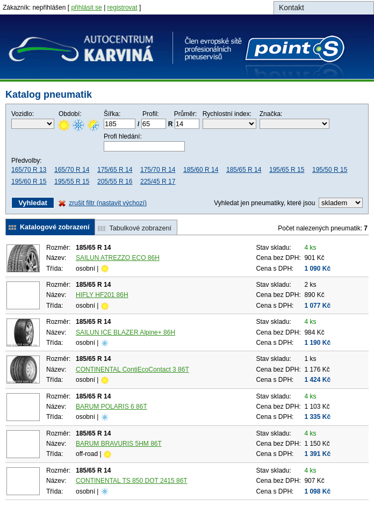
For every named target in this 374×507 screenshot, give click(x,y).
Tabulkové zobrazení (140, 228)
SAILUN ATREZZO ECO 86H (118, 258)
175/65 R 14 (114, 169)
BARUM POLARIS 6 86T (111, 406)
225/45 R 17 (157, 181)
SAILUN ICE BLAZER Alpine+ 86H (125, 332)
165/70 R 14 (71, 169)
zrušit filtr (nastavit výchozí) (108, 203)
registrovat (122, 7)
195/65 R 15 (286, 169)
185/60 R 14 (200, 169)
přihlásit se (86, 7)
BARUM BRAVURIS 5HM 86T (119, 443)
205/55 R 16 (114, 181)
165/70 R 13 (28, 169)
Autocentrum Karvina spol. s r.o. (177, 55)
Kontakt (291, 8)
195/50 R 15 (329, 169)
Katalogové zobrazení (54, 227)
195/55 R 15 (71, 181)
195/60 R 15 (28, 181)
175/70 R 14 (157, 169)
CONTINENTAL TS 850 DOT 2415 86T (132, 480)
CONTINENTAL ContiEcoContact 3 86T (132, 369)
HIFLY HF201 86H (102, 295)
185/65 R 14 (243, 169)
